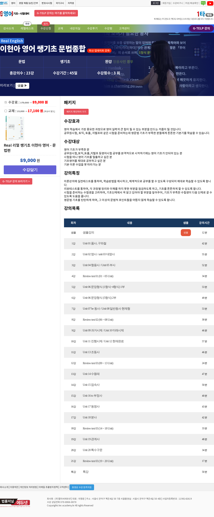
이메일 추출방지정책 (48, 487)
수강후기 (92, 28)
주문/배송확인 (191, 3)
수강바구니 (178, 3)
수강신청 (46, 28)
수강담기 (30, 170)
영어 (13, 3)
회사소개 (4, 487)
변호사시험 (47, 3)
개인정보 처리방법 (28, 487)
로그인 (155, 3)
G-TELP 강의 (201, 28)
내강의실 (75, 28)
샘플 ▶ (22, 85)
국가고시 (60, 3)
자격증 (71, 3)
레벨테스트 (27, 28)
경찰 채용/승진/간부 (28, 3)
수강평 (108, 28)
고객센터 (124, 28)
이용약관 (14, 487)
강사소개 (8, 28)
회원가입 (166, 3)
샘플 (186, 232)
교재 (60, 28)
